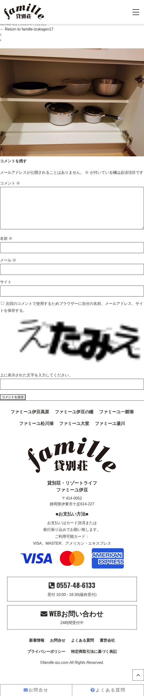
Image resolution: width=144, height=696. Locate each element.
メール (8, 268)
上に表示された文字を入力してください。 (36, 383)
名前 (6, 246)
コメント (10, 183)
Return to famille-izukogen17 (26, 29)
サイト (5, 289)
